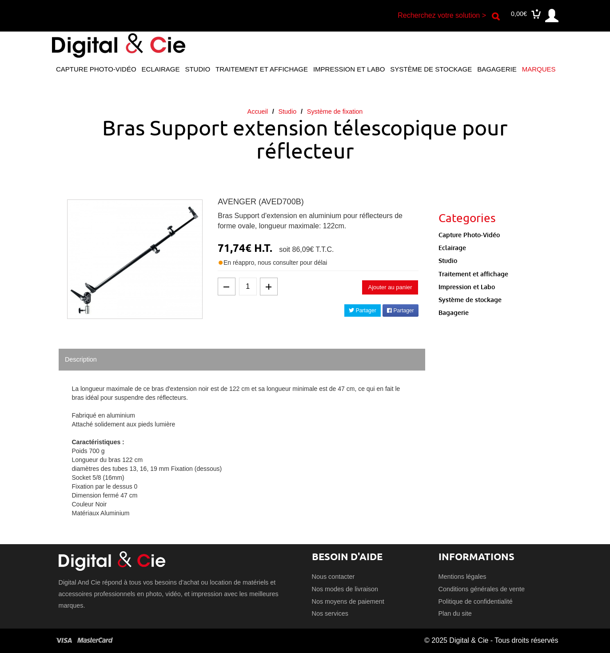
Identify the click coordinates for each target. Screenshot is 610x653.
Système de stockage (431, 69)
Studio (197, 69)
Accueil (257, 111)
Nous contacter (333, 576)
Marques (539, 69)
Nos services (330, 613)
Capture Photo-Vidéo (96, 69)
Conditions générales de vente (482, 589)
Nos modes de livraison (345, 589)
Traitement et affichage (261, 69)
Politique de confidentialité (476, 601)
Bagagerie (496, 69)
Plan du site (455, 613)
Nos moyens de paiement (348, 601)
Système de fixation (335, 111)
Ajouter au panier (390, 287)
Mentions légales (462, 576)
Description (81, 359)
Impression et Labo (349, 69)
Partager (362, 310)
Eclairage (161, 69)
